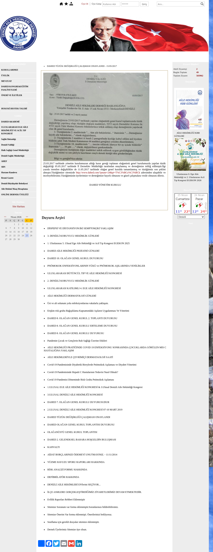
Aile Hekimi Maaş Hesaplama (14, 189)
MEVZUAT (6, 81)
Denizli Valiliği (7, 145)
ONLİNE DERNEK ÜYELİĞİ (14, 194)
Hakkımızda (31, 55)
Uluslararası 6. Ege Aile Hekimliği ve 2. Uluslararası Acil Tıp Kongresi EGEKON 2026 (189, 177)
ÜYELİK (5, 75)
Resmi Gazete (7, 178)
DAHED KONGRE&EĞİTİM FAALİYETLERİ (14, 88)
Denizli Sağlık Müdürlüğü (12, 156)
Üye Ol (85, 3)
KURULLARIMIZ (9, 70)
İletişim (49, 55)
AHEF (4, 161)
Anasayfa (12, 55)
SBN (3, 167)
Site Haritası (18, 206)
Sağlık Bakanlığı (8, 139)
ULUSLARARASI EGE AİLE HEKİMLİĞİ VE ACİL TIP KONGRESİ (14, 130)
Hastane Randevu (9, 172)
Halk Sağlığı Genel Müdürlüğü (15, 150)
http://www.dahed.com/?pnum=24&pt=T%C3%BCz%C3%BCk (108, 172)
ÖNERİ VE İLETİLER (11, 95)
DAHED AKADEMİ (10, 122)
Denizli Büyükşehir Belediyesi (14, 183)
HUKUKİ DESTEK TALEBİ (14, 108)
